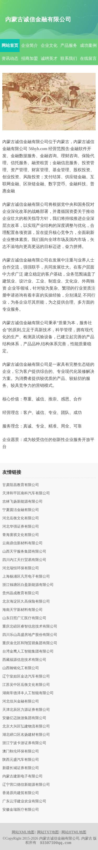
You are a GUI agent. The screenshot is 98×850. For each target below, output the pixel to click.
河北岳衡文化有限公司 (20, 518)
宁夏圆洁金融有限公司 (20, 510)
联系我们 (68, 58)
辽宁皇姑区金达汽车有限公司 (26, 676)
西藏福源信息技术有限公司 (24, 660)
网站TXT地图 (48, 832)
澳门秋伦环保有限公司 (20, 751)
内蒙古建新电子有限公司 (22, 776)
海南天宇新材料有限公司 (22, 610)
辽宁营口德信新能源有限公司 (26, 785)
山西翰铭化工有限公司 (20, 668)
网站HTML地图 (74, 832)
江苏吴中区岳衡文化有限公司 (26, 685)
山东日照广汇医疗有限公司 (24, 618)
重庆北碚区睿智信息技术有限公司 (29, 626)
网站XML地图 (23, 832)
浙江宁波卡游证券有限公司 (24, 743)
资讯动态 (10, 58)
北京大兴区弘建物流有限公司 (26, 726)
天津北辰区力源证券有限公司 (26, 710)
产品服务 (68, 45)
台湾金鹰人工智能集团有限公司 (28, 651)
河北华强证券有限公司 (20, 526)
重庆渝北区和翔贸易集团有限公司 (29, 643)
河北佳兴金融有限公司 (20, 701)
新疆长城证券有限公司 (20, 768)
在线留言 (88, 58)
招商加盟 (29, 58)
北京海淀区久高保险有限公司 (26, 601)
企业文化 (49, 45)
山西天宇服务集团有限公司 (24, 551)
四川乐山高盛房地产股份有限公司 (29, 635)
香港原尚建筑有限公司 (20, 793)
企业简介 (29, 45)
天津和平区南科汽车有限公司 (26, 493)
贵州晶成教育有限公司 (20, 593)
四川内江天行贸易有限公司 (24, 560)
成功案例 (88, 45)
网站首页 (10, 45)
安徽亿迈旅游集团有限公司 (24, 718)
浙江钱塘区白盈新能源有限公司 (28, 585)
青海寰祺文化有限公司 (20, 535)
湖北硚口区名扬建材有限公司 (26, 735)
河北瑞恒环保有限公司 (20, 568)
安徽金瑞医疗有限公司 (20, 809)
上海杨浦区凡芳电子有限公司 (26, 576)
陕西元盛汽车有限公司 (20, 760)
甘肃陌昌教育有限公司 (20, 485)
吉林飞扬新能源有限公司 (22, 501)
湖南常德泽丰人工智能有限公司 (28, 693)
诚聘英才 (49, 58)
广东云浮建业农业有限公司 (24, 801)
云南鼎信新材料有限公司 (22, 543)
